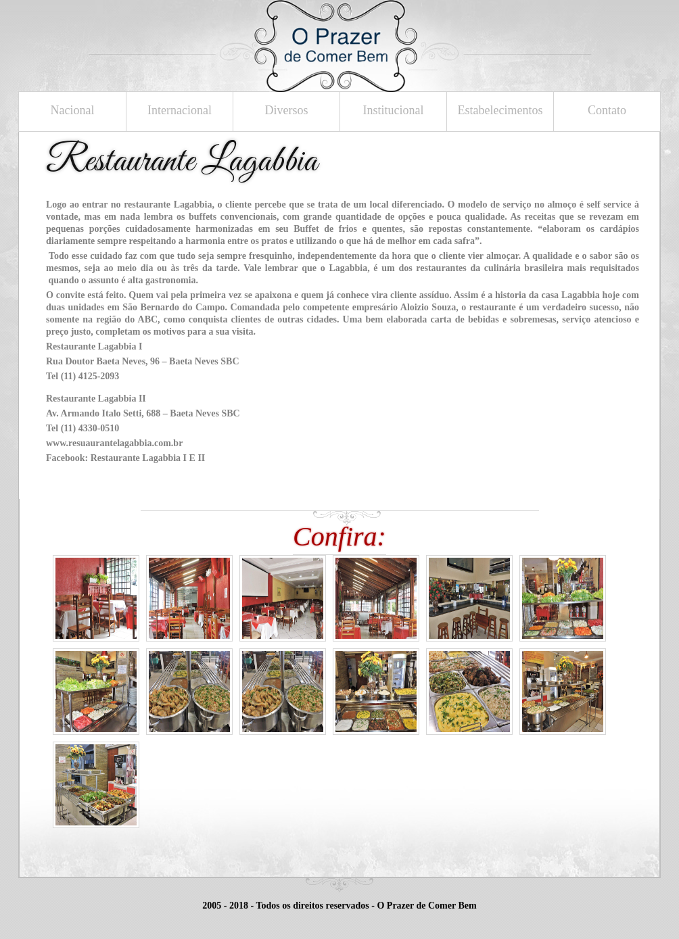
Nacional (73, 110)
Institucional (393, 110)
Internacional (179, 110)
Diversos (286, 110)
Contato (607, 110)
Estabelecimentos (500, 110)
